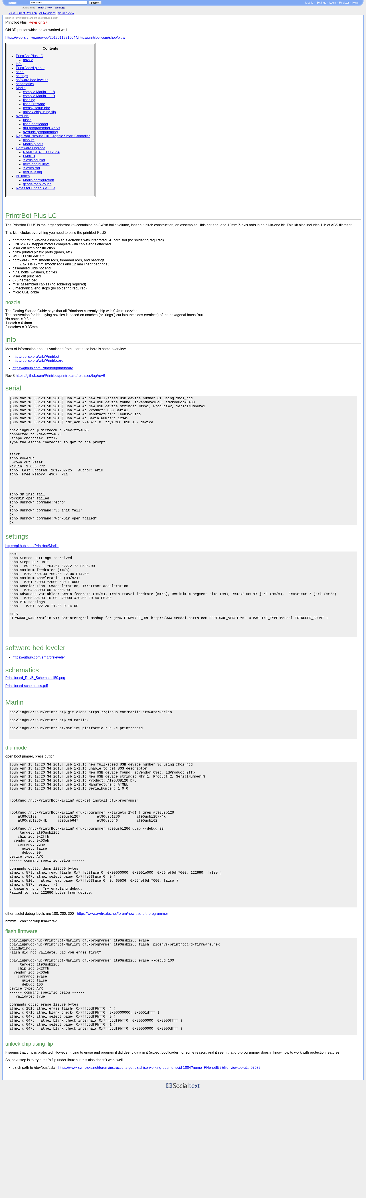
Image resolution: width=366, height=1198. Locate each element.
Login (332, 2)
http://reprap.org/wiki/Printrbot (35, 356)
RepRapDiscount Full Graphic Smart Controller (53, 136)
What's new (45, 7)
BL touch (23, 176)
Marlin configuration (38, 180)
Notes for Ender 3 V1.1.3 (35, 188)
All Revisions (47, 13)
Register (344, 2)
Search (95, 2)
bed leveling (32, 172)
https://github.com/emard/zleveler (38, 704)
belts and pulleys (36, 164)
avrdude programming (40, 132)
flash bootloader (35, 124)
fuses (27, 120)
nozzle (28, 60)
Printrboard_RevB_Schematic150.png (35, 725)
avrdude (22, 116)
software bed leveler (32, 80)
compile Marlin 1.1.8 (39, 92)
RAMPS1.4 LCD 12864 (41, 152)
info (19, 64)
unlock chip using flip (39, 112)
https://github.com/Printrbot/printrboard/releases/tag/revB (60, 376)
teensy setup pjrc (36, 108)
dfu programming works (41, 128)
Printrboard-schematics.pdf (26, 733)
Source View (66, 13)
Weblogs (60, 7)
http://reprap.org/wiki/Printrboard (37, 360)
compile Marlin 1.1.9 (39, 96)
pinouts (28, 140)
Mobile (309, 2)
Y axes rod (31, 168)
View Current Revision (23, 13)
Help (355, 2)
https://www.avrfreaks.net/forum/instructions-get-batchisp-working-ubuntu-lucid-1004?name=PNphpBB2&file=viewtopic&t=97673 (159, 1174)
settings (22, 76)
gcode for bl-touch (37, 184)
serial (20, 72)
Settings (321, 2)
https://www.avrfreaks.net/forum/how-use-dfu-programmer (122, 999)
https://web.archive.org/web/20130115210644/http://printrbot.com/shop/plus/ (65, 37)
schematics (25, 84)
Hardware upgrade (30, 148)
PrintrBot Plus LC (29, 56)
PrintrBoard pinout (30, 68)
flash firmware (34, 104)
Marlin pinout (33, 144)
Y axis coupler (34, 160)
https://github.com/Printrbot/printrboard (42, 368)
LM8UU (29, 156)
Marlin (21, 88)
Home (12, 3)
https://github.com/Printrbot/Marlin (32, 574)
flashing (29, 100)
